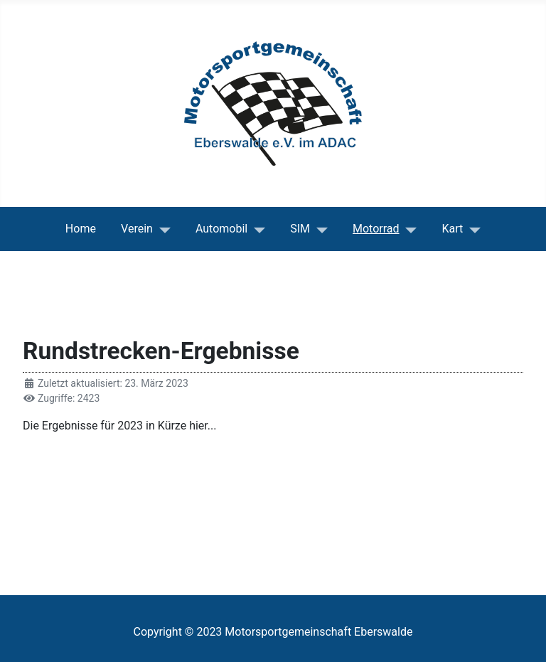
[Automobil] (256, 228)
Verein (137, 228)
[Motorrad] (408, 228)
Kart (453, 228)
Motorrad (376, 228)
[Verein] (162, 228)
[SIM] (319, 228)
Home (80, 228)
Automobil (221, 228)
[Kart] (472, 228)
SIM (300, 228)
